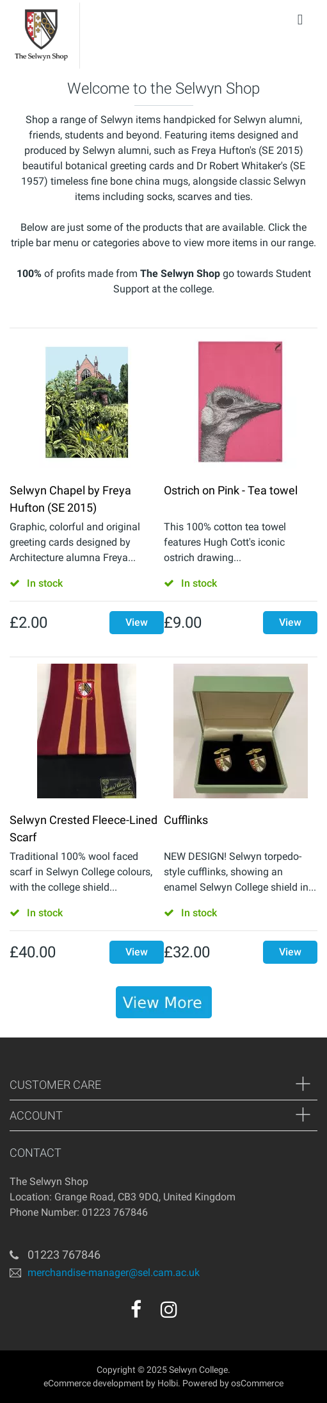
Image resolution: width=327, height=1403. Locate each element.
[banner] (164, 1002)
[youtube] (196, 1313)
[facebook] (136, 1309)
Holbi (167, 1383)
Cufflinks (186, 820)
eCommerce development (94, 1383)
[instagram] (169, 1309)
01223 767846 (64, 1254)
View (136, 622)
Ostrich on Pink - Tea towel (231, 490)
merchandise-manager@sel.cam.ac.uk (114, 1272)
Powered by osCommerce (232, 1383)
